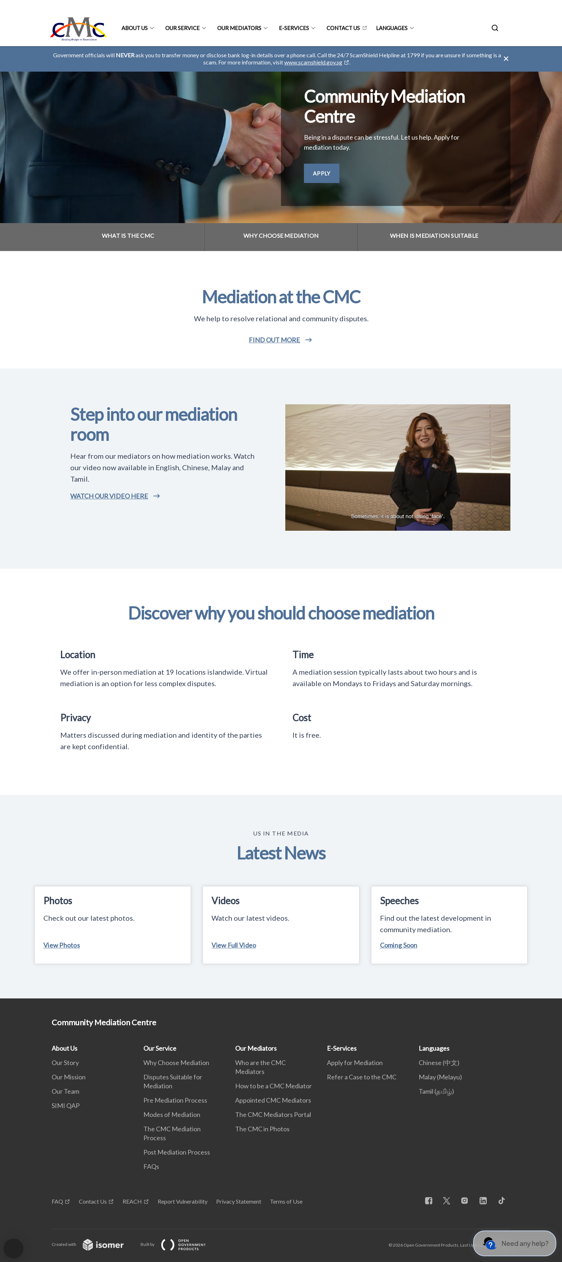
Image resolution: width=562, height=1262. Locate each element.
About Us (135, 28)
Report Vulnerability (183, 1201)
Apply (321, 173)
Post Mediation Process (176, 1152)
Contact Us (343, 28)
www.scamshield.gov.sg (313, 62)
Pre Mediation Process (175, 1100)
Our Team (65, 1091)
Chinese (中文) (439, 1062)
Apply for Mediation (355, 1062)
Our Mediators (239, 28)
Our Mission (69, 1077)
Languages (392, 28)
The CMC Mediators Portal (273, 1114)
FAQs (151, 1166)
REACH (132, 1201)
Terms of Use (286, 1201)
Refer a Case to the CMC (361, 1077)
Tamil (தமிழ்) (436, 1091)
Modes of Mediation (171, 1114)
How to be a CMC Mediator (273, 1086)
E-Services (294, 28)
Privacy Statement (238, 1201)
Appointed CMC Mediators (273, 1100)
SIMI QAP (66, 1105)
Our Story (65, 1062)
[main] (281, 522)
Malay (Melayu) (440, 1077)
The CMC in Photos (262, 1129)
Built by (178, 1244)
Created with (93, 1244)
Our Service (182, 28)
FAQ (57, 1201)
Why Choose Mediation (176, 1062)
